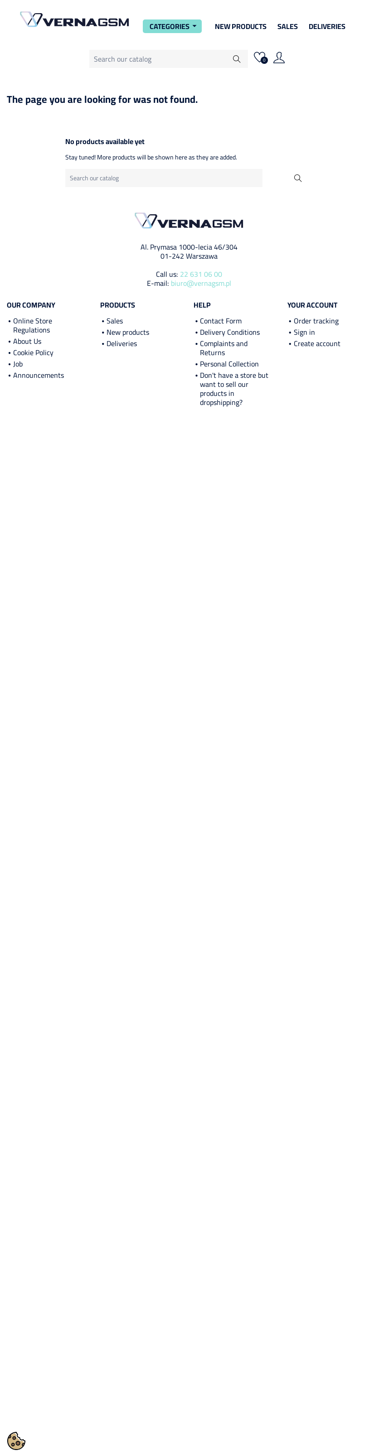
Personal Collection (229, 364)
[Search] (168, 59)
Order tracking (316, 321)
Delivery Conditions (230, 332)
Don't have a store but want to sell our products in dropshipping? (234, 388)
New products (128, 332)
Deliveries (327, 26)
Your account (312, 305)
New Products (241, 26)
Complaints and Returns (224, 348)
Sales (287, 26)
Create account (317, 343)
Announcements (38, 375)
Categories (174, 26)
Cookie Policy (33, 352)
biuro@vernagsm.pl (201, 283)
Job (18, 364)
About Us (27, 341)
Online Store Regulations (32, 325)
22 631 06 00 (201, 274)
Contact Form (221, 321)
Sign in (304, 332)
